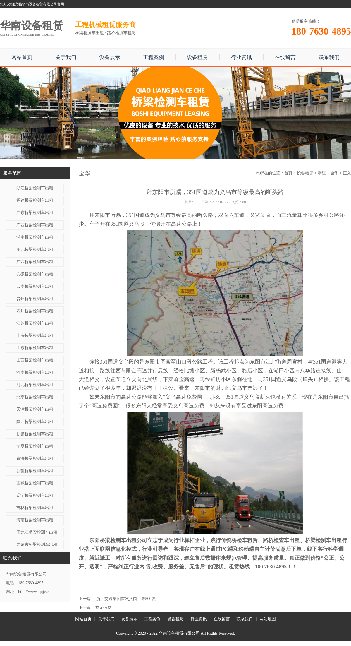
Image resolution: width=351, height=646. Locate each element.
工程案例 (153, 57)
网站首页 (21, 57)
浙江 (322, 173)
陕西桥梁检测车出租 (34, 421)
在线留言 (285, 57)
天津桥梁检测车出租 (34, 409)
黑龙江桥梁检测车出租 (36, 532)
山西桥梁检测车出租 (34, 360)
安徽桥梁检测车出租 (34, 274)
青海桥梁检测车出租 (34, 458)
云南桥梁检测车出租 (34, 286)
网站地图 (267, 619)
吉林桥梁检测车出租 (34, 508)
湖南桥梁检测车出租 (34, 237)
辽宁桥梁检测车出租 (34, 495)
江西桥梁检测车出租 (34, 262)
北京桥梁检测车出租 (34, 397)
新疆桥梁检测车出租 (34, 471)
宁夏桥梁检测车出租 (34, 446)
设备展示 (109, 57)
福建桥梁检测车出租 (34, 200)
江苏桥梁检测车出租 (34, 323)
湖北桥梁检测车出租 (34, 249)
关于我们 (65, 57)
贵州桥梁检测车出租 (34, 299)
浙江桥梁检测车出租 (34, 188)
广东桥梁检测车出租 (34, 212)
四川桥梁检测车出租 (34, 311)
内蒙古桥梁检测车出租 (36, 544)
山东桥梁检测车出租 (34, 348)
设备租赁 (197, 57)
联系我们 (329, 57)
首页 (288, 173)
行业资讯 (241, 57)
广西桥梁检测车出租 (34, 225)
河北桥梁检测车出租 (34, 385)
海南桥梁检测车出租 (34, 520)
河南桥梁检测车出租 (34, 372)
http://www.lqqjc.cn (34, 592)
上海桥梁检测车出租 (34, 335)
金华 (334, 173)
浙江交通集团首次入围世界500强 (126, 599)
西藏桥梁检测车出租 (34, 483)
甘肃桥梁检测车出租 (34, 434)
